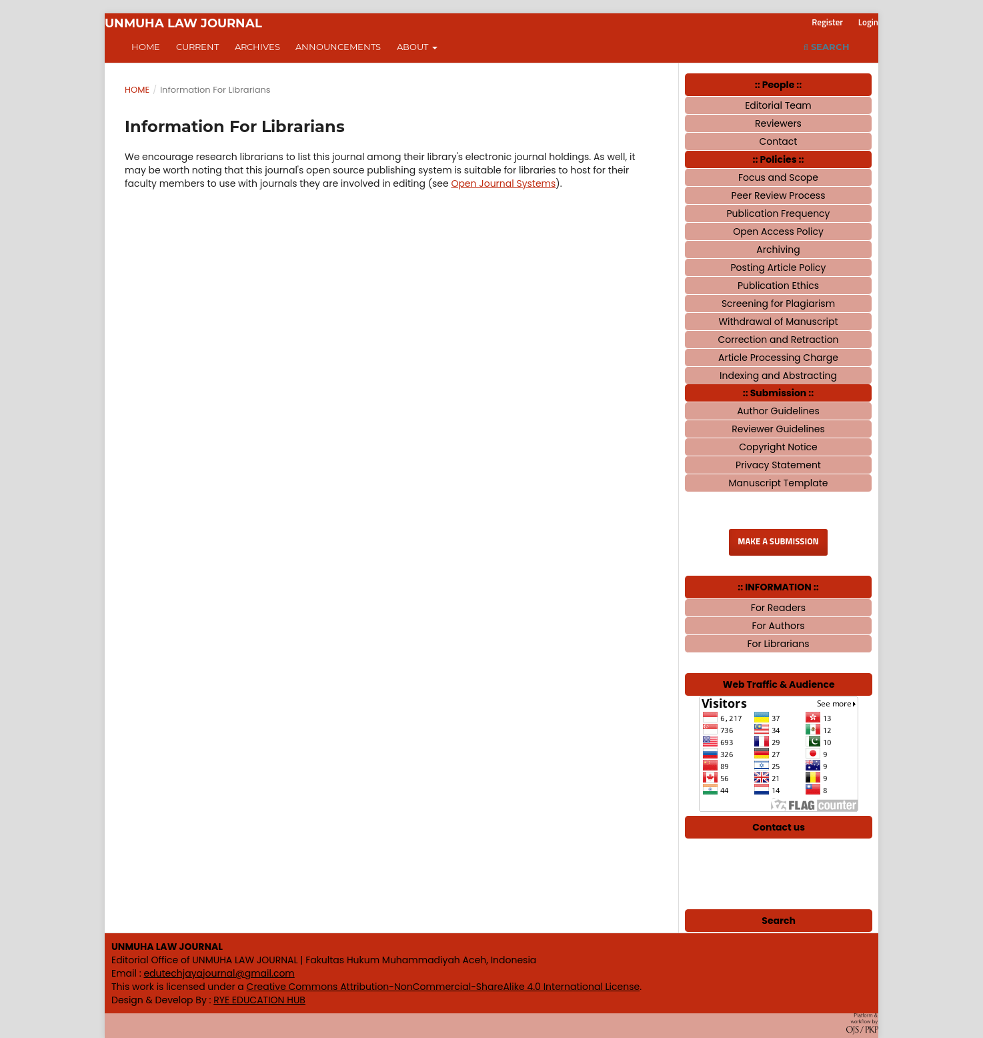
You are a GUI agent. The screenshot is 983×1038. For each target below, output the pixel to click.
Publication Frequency (778, 213)
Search (827, 46)
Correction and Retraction (778, 339)
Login (868, 23)
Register (827, 23)
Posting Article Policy (778, 267)
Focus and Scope (778, 177)
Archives (257, 46)
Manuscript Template (778, 483)
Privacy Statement (778, 465)
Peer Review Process (779, 195)
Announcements (338, 46)
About (413, 46)
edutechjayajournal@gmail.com (218, 973)
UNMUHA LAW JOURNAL (183, 23)
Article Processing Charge (778, 357)
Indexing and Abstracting (778, 375)
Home (145, 46)
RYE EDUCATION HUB (259, 1000)
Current (197, 46)
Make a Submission (778, 542)
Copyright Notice (778, 447)
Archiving (778, 249)
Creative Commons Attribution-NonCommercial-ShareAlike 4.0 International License (443, 986)
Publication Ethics (778, 285)
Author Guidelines (778, 411)
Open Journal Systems (503, 183)
